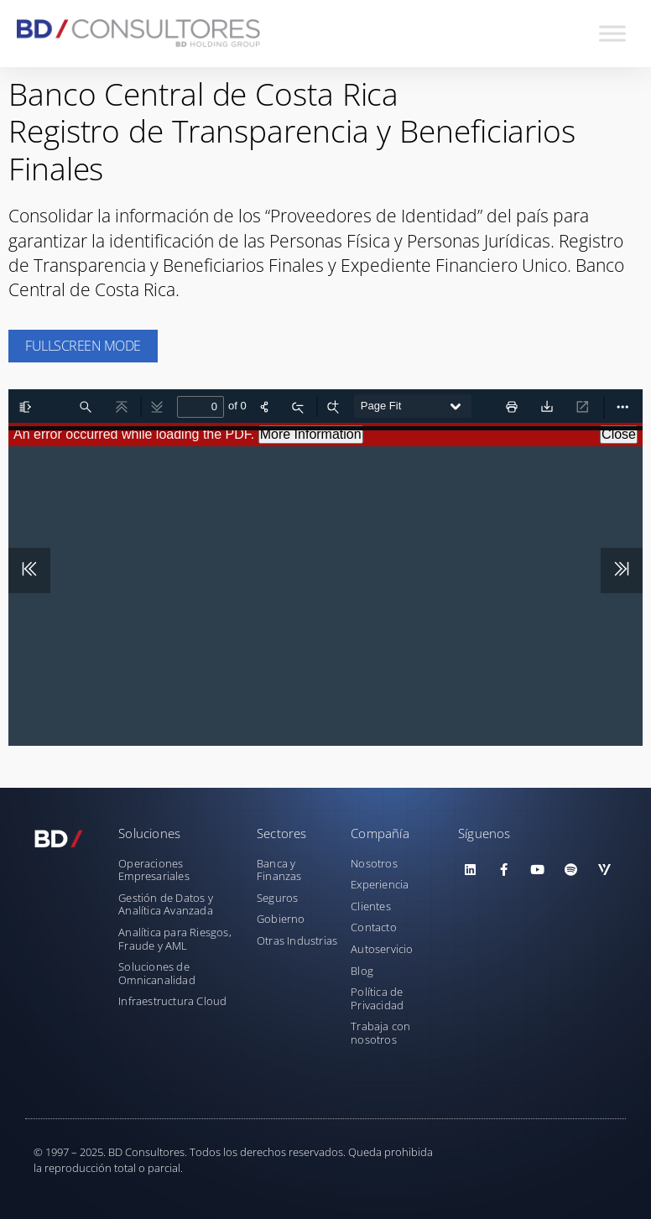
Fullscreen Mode (83, 345)
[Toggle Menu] (612, 33)
